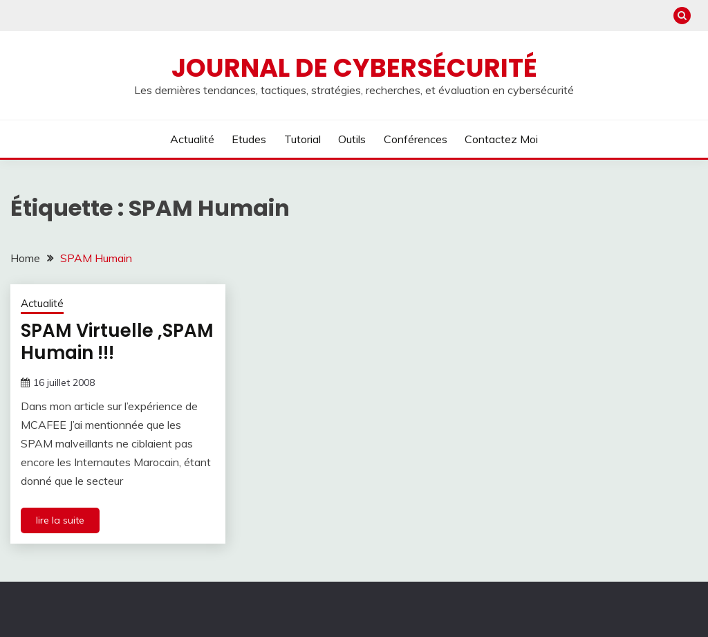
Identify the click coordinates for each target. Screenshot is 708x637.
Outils (352, 139)
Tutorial (302, 139)
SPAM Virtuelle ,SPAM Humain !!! (117, 342)
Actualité (192, 139)
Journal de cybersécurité (354, 68)
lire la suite (60, 520)
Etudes (249, 139)
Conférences (415, 139)
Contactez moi (501, 139)
